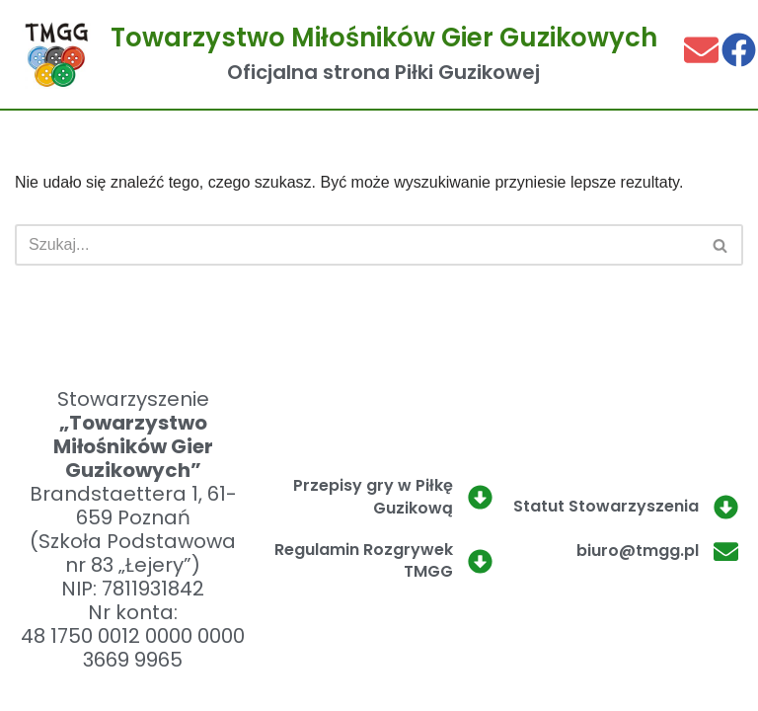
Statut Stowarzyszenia (606, 506)
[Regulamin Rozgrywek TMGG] (480, 561)
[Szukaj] (357, 245)
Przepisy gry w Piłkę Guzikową (373, 496)
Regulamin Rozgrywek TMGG (363, 560)
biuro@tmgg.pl (637, 550)
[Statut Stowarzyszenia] (726, 507)
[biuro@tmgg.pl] (726, 551)
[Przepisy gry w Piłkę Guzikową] (480, 497)
